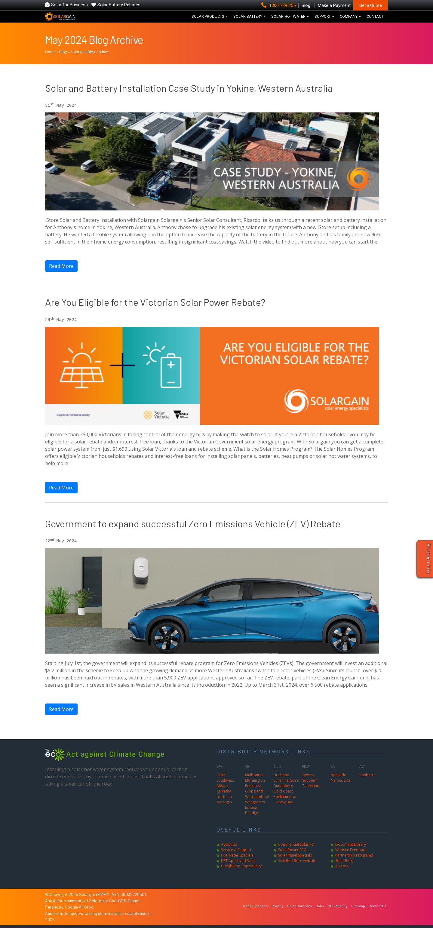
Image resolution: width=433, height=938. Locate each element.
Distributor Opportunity (241, 875)
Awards (341, 875)
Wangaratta (255, 811)
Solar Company (299, 916)
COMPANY (349, 21)
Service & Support (236, 859)
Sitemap (358, 916)
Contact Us (378, 916)
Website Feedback (351, 859)
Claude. (134, 910)
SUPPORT (323, 21)
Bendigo (252, 822)
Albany (222, 795)
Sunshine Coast (286, 789)
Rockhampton (285, 806)
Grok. (89, 916)
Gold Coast (283, 800)
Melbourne (254, 784)
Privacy (278, 916)
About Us (229, 854)
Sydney (308, 784)
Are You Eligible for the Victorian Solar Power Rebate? (155, 311)
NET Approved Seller (238, 870)
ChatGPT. (118, 910)
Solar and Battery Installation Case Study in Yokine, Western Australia (189, 97)
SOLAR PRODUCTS (208, 21)
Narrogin (224, 811)
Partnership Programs (354, 865)
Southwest (225, 789)
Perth (221, 784)
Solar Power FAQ (292, 859)
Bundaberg (283, 795)
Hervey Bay (283, 811)
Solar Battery (247, 21)
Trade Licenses (255, 916)
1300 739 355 (279, 5)
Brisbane (281, 784)
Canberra (367, 784)
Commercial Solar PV (296, 854)
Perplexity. (55, 916)
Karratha (223, 800)
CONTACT (375, 21)
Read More (61, 276)
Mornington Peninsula (255, 792)
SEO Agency (338, 916)
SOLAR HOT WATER (288, 21)
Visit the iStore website (297, 870)
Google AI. (74, 916)
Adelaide (338, 784)
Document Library (350, 854)
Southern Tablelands (311, 792)
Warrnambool (257, 806)
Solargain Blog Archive (90, 61)
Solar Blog (344, 870)
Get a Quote (370, 5)
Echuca (251, 817)
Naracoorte (341, 789)
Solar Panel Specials (295, 865)
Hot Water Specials (237, 865)
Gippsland (254, 800)
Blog (63, 61)
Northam (224, 806)
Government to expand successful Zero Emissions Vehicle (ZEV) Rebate (192, 533)
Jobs (320, 916)
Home (50, 61)
